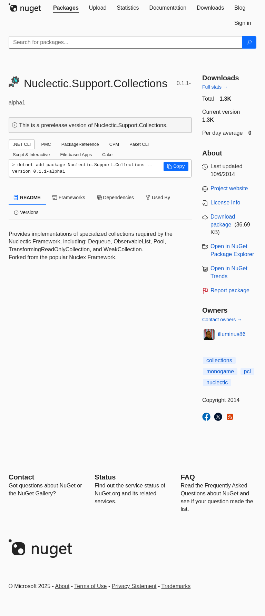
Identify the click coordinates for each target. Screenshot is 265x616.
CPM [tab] (114, 144)
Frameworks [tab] (68, 197)
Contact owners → (222, 319)
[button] (176, 166)
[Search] (249, 42)
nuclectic (217, 382)
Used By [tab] (158, 197)
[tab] (66, 8)
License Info (225, 202)
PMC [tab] (46, 144)
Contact (21, 477)
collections (219, 360)
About (62, 586)
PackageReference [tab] (80, 144)
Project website (229, 188)
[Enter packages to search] (125, 42)
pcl (247, 371)
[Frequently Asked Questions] (188, 477)
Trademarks (176, 586)
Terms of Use (90, 586)
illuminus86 (232, 334)
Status (105, 477)
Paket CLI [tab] (139, 144)
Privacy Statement (134, 586)
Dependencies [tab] (115, 197)
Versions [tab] (26, 212)
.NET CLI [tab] (22, 144)
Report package (229, 290)
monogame (220, 371)
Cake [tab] (107, 154)
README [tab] (27, 197)
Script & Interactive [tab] (31, 154)
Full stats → (215, 87)
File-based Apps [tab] (76, 154)
